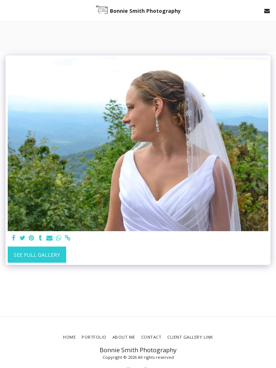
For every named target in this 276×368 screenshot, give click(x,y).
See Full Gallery (37, 254)
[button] (8, 10)
